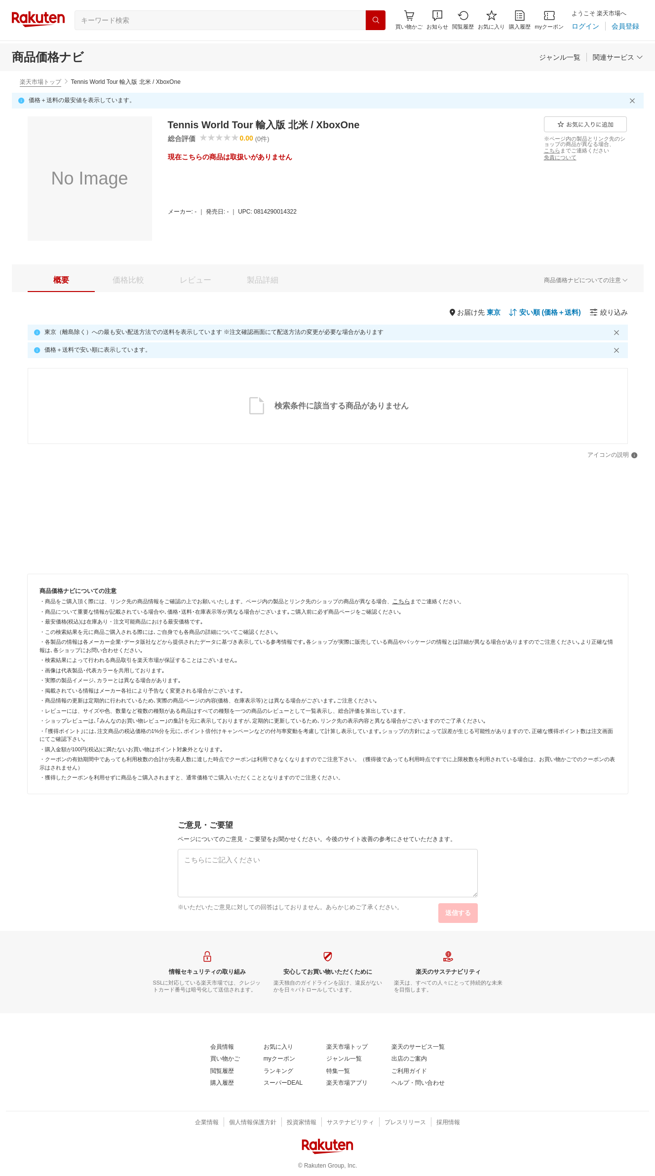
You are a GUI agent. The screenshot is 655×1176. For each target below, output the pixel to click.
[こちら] (552, 150)
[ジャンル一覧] (559, 57)
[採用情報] (448, 1123)
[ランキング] (278, 1071)
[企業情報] (207, 1123)
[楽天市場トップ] (347, 1047)
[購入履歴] (520, 20)
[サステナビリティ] (350, 1123)
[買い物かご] (225, 1059)
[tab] (61, 280)
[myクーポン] (549, 20)
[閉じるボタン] (634, 101)
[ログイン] (585, 26)
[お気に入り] (491, 20)
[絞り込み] (608, 312)
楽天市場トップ (40, 81)
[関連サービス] (618, 57)
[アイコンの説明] (612, 455)
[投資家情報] (301, 1123)
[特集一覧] (338, 1071)
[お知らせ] (437, 20)
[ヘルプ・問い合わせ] (418, 1083)
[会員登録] (625, 26)
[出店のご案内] (409, 1059)
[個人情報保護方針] (252, 1123)
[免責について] (560, 157)
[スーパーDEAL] (283, 1083)
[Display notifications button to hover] (409, 20)
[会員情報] (222, 1047)
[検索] (375, 20)
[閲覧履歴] (463, 20)
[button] (437, 20)
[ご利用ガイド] (409, 1071)
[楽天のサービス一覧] (418, 1047)
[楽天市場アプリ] (347, 1083)
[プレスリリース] (405, 1123)
